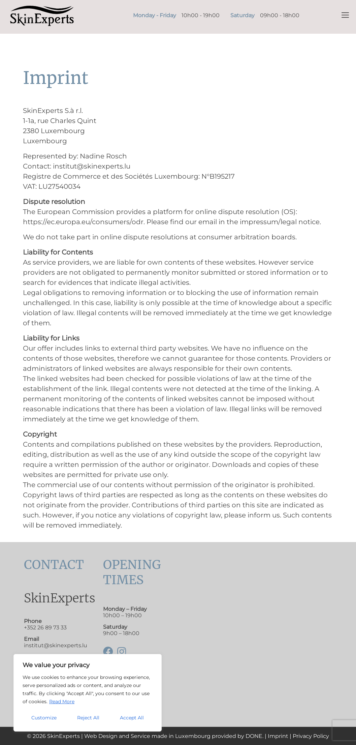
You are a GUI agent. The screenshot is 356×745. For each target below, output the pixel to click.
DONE (254, 736)
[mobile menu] (345, 15)
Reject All (88, 718)
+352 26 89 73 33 (45, 627)
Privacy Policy (311, 736)
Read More (61, 701)
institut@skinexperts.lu (55, 645)
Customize (44, 718)
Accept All (132, 718)
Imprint (278, 736)
